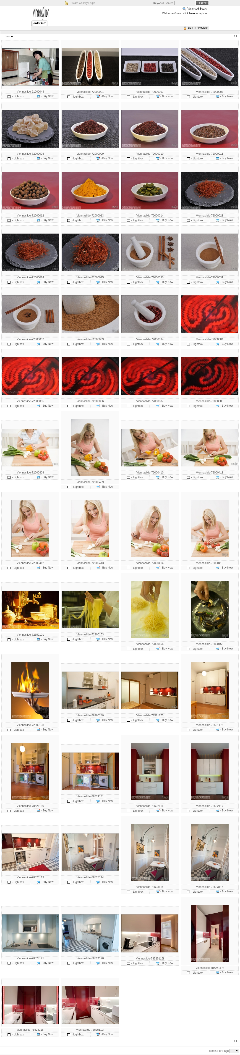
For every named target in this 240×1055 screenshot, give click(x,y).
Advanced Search (197, 8)
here (192, 13)
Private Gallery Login (82, 3)
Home (9, 36)
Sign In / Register (198, 27)
